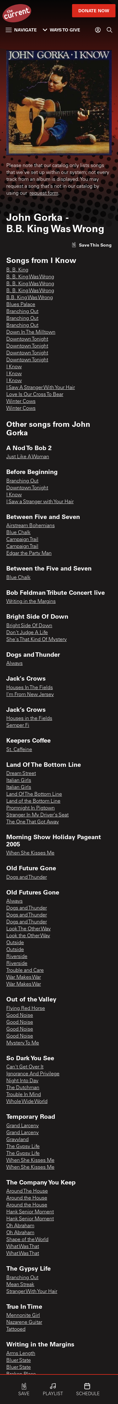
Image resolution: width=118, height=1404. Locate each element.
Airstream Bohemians (30, 525)
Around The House (27, 1191)
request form (44, 193)
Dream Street (21, 773)
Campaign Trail (22, 539)
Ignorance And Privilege (32, 1074)
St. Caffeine (19, 749)
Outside (15, 942)
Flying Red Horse (25, 1008)
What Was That (22, 1246)
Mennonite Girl (23, 1315)
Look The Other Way (28, 929)
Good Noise (19, 1015)
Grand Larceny (22, 1125)
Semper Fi (17, 725)
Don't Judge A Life (27, 632)
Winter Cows (21, 401)
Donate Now (93, 11)
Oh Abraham (20, 1225)
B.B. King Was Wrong (29, 297)
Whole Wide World (27, 1101)
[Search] (109, 30)
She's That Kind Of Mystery (36, 639)
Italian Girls (18, 780)
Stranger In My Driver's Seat (37, 815)
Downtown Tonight (27, 339)
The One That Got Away (32, 822)
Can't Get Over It (24, 1067)
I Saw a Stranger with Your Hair (40, 501)
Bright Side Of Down (29, 625)
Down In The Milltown (30, 332)
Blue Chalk (18, 532)
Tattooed (15, 1329)
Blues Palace (20, 304)
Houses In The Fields (29, 687)
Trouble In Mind (23, 1094)
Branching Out (22, 311)
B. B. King (17, 270)
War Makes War (23, 977)
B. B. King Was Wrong (30, 277)
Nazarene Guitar (24, 1322)
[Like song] (91, 245)
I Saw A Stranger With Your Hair (40, 387)
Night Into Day (22, 1081)
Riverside (16, 956)
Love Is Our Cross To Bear (34, 394)
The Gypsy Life (23, 1146)
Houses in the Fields (29, 718)
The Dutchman (22, 1087)
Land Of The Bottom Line (34, 794)
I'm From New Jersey (30, 694)
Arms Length (20, 1353)
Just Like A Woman (27, 457)
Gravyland (17, 1139)
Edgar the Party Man (29, 553)
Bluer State (18, 1360)
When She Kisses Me (30, 853)
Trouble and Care (25, 970)
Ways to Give (61, 30)
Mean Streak (20, 1284)
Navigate (21, 30)
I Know (14, 367)
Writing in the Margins (31, 601)
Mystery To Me (22, 1043)
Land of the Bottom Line (33, 801)
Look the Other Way (28, 936)
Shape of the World (27, 1239)
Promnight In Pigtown (30, 808)
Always (14, 663)
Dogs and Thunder (26, 877)
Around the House (26, 1198)
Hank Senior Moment (30, 1212)
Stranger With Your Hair (31, 1291)
